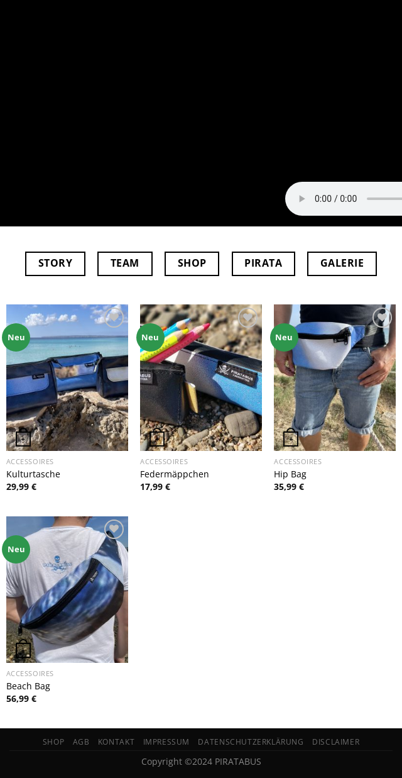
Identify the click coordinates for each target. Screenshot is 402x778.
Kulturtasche (33, 474)
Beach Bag (28, 686)
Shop (53, 741)
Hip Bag (290, 474)
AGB (81, 741)
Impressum (166, 741)
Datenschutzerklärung (250, 741)
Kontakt (116, 741)
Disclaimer (335, 741)
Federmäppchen (174, 474)
